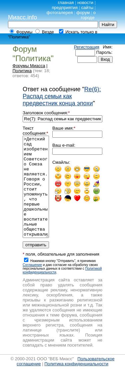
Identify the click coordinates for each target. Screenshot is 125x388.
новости (85, 2)
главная (66, 2)
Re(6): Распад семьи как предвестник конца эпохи (62, 96)
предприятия (65, 7)
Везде (48, 31)
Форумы (24, 31)
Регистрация (86, 46)
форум (83, 12)
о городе (88, 15)
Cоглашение (32, 285)
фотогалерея (60, 12)
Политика (22, 70)
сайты (87, 7)
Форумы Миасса (29, 65)
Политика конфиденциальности (76, 383)
